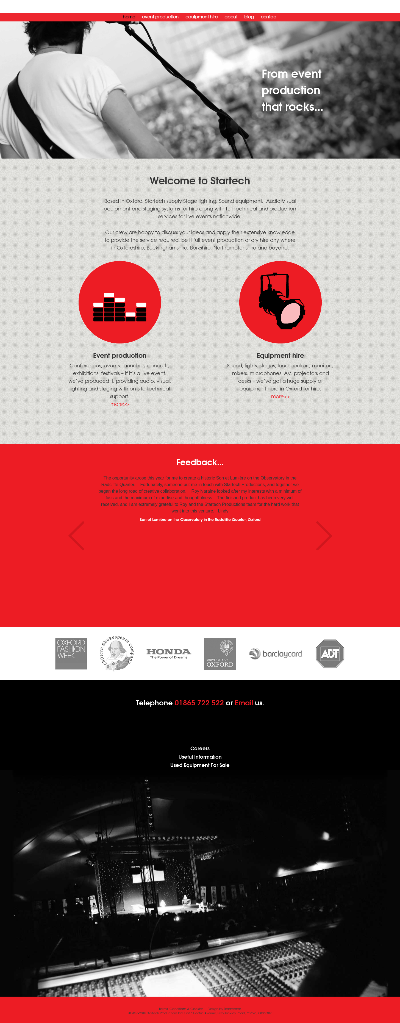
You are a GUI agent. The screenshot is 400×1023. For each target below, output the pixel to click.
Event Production (160, 17)
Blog (249, 17)
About (230, 17)
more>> (119, 404)
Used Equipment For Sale (200, 765)
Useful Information (200, 757)
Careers (200, 748)
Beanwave (232, 1009)
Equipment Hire (201, 17)
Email (244, 702)
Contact (269, 17)
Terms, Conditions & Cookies (181, 1009)
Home (129, 17)
